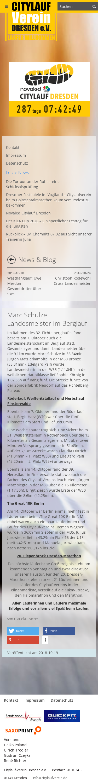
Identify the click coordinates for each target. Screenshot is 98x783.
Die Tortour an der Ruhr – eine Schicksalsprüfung (33, 184)
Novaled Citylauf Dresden (28, 213)
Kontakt (12, 147)
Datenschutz (17, 163)
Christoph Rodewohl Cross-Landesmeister (72, 278)
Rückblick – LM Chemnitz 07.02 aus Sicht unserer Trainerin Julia (49, 237)
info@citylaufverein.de (49, 777)
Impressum (16, 155)
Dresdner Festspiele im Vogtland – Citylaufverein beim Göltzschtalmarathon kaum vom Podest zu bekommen (48, 200)
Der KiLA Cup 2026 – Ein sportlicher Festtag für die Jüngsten (47, 223)
